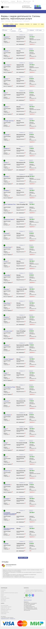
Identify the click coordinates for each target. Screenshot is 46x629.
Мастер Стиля (8, 247)
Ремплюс (7, 51)
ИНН (30, 550)
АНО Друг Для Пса (9, 120)
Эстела (6, 261)
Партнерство (3, 599)
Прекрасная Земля (9, 219)
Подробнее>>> (32, 44)
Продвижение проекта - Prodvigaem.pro (8, 618)
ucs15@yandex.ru (28, 597)
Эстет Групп (7, 65)
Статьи (2, 595)
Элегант (6, 162)
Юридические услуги (5, 612)
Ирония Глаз (8, 470)
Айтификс (7, 190)
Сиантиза (7, 401)
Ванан (6, 456)
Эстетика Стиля (8, 331)
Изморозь (7, 317)
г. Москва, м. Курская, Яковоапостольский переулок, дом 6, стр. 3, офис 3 (16, 2)
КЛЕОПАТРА (7, 484)
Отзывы (2, 591)
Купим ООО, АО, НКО (5, 608)
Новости (2, 594)
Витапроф (7, 134)
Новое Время (8, 414)
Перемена (7, 345)
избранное (31, 30)
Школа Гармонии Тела (10, 205)
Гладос (6, 373)
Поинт (6, 92)
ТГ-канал (39, 30)
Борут (6, 429)
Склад (6, 442)
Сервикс (6, 106)
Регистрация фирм (4, 605)
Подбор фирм (3, 613)
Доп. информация (21, 44)
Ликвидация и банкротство (6, 609)
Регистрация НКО (4, 610)
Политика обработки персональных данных (9, 592)
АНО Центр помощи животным (9, 529)
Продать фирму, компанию (6, 606)
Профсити (7, 148)
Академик (7, 37)
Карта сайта (3, 600)
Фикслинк (7, 289)
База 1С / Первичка (8, 58)
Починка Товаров (9, 359)
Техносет (7, 78)
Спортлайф (7, 275)
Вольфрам (7, 498)
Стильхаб (7, 233)
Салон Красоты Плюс (10, 387)
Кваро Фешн (7, 303)
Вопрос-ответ (3, 596)
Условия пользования (5, 598)
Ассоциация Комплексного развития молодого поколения (10, 513)
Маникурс (7, 176)
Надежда (6, 543)
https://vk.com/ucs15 (28, 600)
